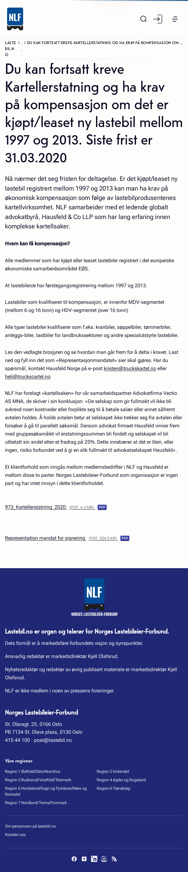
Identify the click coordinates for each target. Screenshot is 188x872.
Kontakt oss (15, 834)
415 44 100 (17, 740)
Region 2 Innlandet (113, 771)
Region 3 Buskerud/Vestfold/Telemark (38, 780)
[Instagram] (104, 859)
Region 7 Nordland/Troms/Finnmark (36, 802)
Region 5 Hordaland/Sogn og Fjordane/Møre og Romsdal (46, 791)
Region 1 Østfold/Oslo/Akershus (32, 771)
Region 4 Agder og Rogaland (121, 780)
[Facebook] (74, 859)
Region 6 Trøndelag (113, 788)
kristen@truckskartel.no (130, 368)
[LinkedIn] (94, 859)
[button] (175, 19)
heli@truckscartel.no (28, 377)
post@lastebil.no (53, 740)
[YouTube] (84, 859)
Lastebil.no (10, 48)
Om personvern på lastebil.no (30, 826)
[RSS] (114, 859)
